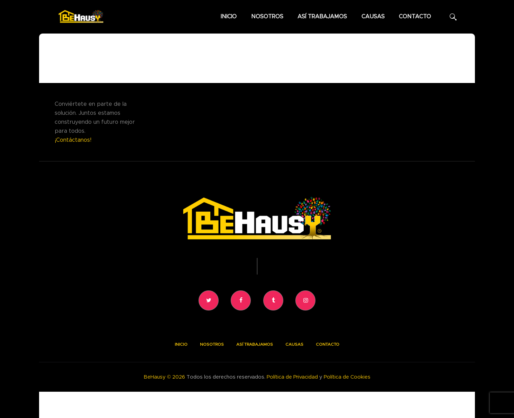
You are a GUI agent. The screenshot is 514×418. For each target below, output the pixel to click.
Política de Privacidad (292, 377)
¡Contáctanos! (73, 140)
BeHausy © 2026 (164, 377)
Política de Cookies (347, 377)
